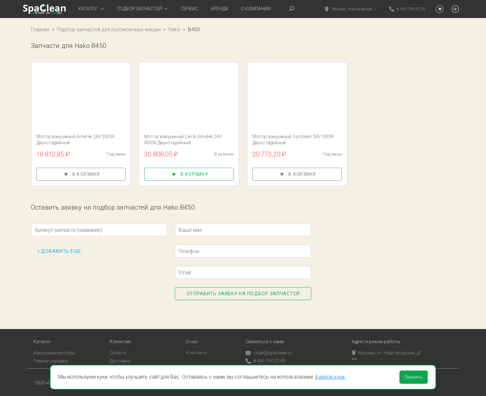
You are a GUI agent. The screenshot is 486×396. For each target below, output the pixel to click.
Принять (414, 377)
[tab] (91, 9)
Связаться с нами (265, 333)
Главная (40, 29)
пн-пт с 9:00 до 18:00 (377, 352)
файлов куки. (330, 377)
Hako (174, 29)
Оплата (118, 344)
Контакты (196, 344)
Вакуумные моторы (54, 344)
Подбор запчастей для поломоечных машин (109, 29)
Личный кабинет (127, 360)
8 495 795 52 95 (265, 352)
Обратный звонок (265, 360)
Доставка (120, 352)
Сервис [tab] (189, 8)
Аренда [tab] (219, 8)
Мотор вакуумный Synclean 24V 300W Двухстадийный (293, 139)
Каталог (42, 333)
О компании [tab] (256, 8)
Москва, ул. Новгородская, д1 (387, 344)
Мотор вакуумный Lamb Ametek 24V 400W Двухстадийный (183, 139)
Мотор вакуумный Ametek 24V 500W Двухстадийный (75, 139)
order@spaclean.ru (269, 344)
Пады (38, 360)
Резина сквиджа (50, 352)
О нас (192, 333)
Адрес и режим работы (376, 333)
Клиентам (120, 333)
